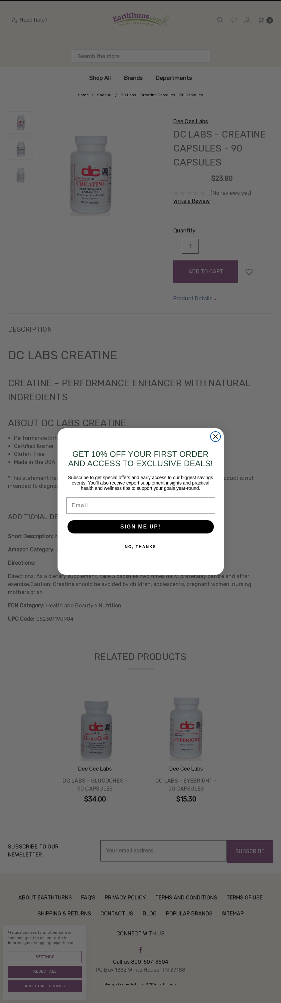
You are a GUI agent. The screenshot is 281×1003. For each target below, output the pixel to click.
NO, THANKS (140, 546)
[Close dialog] (215, 437)
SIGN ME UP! (140, 526)
